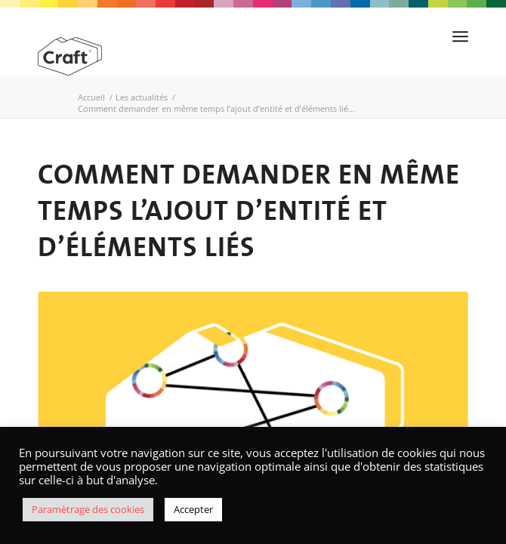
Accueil (91, 97)
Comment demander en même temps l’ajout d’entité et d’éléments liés (249, 210)
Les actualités (142, 97)
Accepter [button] (193, 509)
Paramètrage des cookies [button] (88, 509)
